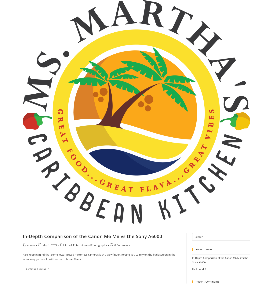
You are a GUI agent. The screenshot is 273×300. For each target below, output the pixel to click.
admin (31, 245)
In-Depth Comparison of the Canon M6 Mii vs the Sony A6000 (92, 236)
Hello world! (199, 269)
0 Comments (122, 245)
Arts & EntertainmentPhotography (86, 245)
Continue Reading (39, 269)
